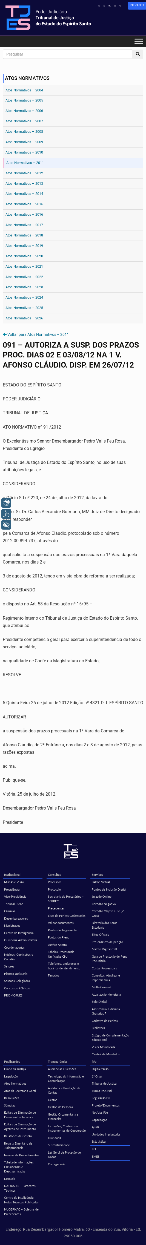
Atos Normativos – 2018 (24, 235)
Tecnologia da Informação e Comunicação (66, 1078)
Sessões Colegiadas (17, 981)
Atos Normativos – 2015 (24, 204)
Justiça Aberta (57, 944)
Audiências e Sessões (62, 1069)
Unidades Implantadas (106, 1134)
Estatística (99, 1141)
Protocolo (54, 889)
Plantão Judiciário (15, 973)
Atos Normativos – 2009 (24, 142)
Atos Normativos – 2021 (24, 266)
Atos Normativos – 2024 (24, 297)
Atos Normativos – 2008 (24, 131)
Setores (9, 966)
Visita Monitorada (103, 1047)
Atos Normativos (15, 1083)
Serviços (97, 874)
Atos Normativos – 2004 (24, 90)
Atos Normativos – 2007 (24, 121)
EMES (95, 1156)
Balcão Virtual (101, 882)
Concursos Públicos (17, 988)
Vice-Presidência (15, 896)
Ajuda (95, 1127)
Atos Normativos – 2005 (24, 100)
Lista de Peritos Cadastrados (66, 915)
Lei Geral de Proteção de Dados (64, 1155)
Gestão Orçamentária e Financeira (63, 1117)
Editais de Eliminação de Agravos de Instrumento (20, 1126)
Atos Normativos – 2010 (24, 152)
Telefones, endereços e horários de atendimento (64, 966)
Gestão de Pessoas (60, 1107)
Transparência (57, 1061)
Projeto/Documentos (106, 1105)
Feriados (53, 975)
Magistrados (12, 925)
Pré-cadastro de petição (107, 942)
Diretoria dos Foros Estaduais (104, 925)
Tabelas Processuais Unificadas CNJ (61, 954)
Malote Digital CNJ (104, 949)
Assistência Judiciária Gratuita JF (106, 1011)
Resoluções (11, 1098)
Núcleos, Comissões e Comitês (18, 957)
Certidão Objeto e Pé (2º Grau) (108, 913)
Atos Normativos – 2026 (24, 318)
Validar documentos (61, 923)
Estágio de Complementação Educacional (110, 1037)
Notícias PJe (100, 1112)
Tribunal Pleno (13, 904)
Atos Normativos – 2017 (24, 225)
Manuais (9, 1178)
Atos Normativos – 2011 (25, 163)
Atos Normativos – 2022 (24, 277)
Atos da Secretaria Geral (20, 1091)
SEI (94, 1149)
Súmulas (9, 1105)
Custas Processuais (104, 968)
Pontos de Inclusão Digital (109, 889)
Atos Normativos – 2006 (24, 111)
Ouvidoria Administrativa (20, 940)
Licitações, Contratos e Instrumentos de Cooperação (67, 1128)
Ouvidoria (54, 1138)
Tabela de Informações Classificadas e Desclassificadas (19, 1166)
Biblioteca (98, 1028)
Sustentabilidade (59, 1145)
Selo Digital (99, 1001)
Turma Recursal (102, 1091)
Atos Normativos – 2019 (24, 246)
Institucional (12, 874)
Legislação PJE (101, 1098)
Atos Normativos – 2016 (24, 214)
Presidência (11, 889)
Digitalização (100, 1069)
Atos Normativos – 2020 (24, 256)
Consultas (54, 874)
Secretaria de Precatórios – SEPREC (66, 899)
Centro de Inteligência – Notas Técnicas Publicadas (21, 1200)
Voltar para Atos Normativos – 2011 (38, 334)
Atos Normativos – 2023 (24, 287)
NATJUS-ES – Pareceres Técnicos (20, 1188)
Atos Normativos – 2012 (24, 173)
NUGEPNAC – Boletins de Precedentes (21, 1212)
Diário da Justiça (15, 1069)
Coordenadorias (14, 947)
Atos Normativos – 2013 (24, 183)
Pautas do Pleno (58, 937)
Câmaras (9, 911)
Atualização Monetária (106, 994)
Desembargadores (16, 918)
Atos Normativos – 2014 (24, 194)
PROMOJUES (13, 995)
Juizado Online (101, 896)
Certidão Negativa (104, 904)
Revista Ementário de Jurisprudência (18, 1146)
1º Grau (97, 1076)
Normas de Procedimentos (21, 1155)
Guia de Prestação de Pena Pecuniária (109, 959)
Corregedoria (56, 1164)
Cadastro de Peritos (105, 1020)
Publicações (12, 1061)
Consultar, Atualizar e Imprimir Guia (106, 978)
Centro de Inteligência (18, 933)
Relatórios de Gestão (18, 1136)
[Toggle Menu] (138, 41)
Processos (54, 882)
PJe (94, 1061)
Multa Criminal (101, 987)
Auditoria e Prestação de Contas (64, 1090)
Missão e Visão (14, 882)
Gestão (52, 1100)
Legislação (11, 1076)
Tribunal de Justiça (104, 1083)
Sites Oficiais (100, 934)
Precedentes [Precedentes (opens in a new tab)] (56, 908)
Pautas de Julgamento (62, 930)
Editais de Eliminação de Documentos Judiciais (20, 1115)
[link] (137, 6)
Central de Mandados (106, 1054)
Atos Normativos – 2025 (24, 308)
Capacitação (99, 1120)
